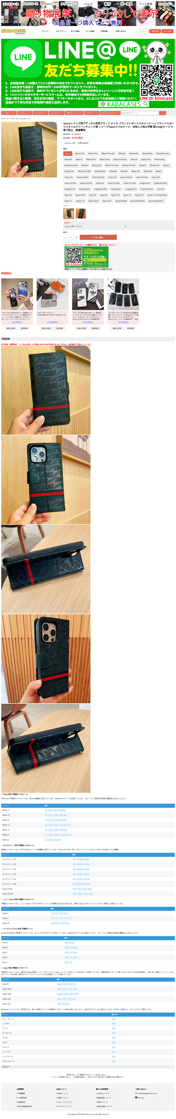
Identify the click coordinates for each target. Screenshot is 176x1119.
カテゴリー (61, 31)
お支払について (103, 1093)
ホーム (6, 119)
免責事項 (21, 1102)
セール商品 (90, 31)
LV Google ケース (40, 113)
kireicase (141, 1098)
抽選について (63, 1098)
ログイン (142, 31)
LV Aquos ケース (24, 113)
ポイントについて (65, 1102)
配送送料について (104, 1098)
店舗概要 (21, 1093)
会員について (63, 1093)
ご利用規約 (22, 1098)
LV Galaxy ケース (56, 113)
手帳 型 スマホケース (74, 113)
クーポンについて (65, 1106)
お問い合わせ (121, 31)
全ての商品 (75, 31)
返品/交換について (104, 1106)
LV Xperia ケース (8, 113)
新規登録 (155, 31)
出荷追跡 (104, 31)
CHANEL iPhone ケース (110, 113)
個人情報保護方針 (25, 1106)
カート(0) (167, 31)
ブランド (45, 31)
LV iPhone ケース (92, 113)
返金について (102, 1102)
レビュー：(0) (69, 143)
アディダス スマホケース (20, 119)
